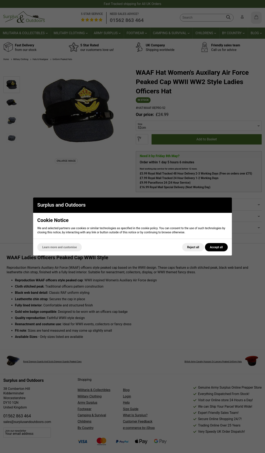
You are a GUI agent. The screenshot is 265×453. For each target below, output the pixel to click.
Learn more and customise (59, 247)
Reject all (193, 247)
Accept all (216, 247)
